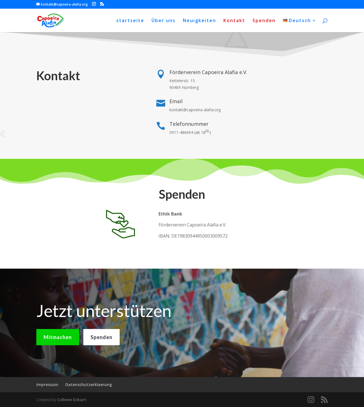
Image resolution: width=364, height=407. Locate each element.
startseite (130, 20)
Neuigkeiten (199, 20)
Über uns (164, 20)
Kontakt (234, 20)
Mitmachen (58, 348)
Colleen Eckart (71, 399)
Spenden (264, 20)
